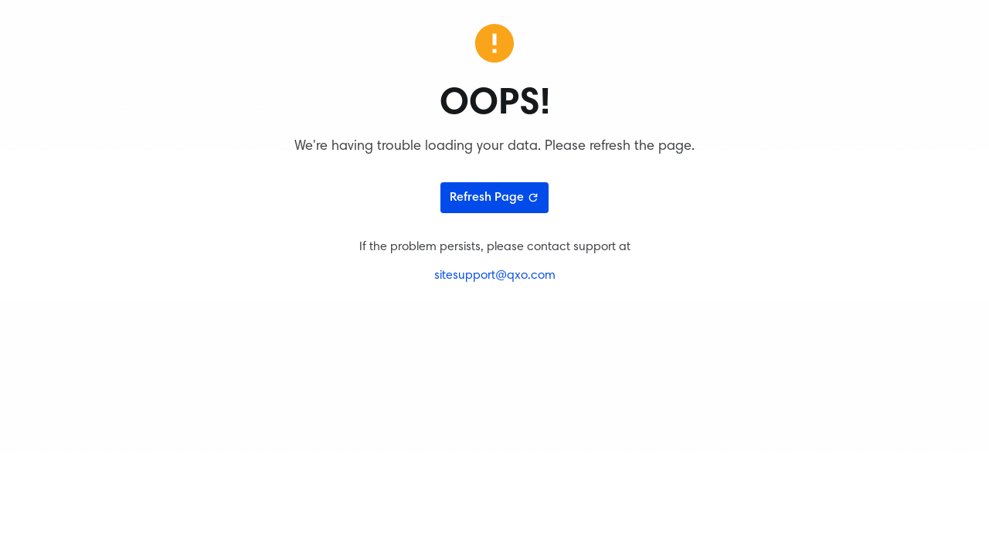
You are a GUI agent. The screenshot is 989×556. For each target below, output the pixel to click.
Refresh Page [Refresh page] (494, 198)
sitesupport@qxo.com (495, 276)
